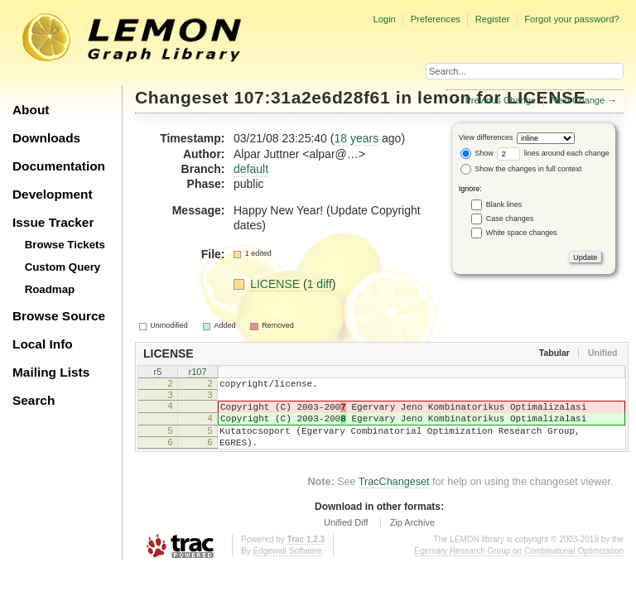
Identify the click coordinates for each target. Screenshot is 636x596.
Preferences (435, 19)
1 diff (319, 284)
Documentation (58, 166)
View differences (486, 137)
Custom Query (63, 267)
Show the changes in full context (521, 169)
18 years (356, 138)
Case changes (510, 218)
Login (384, 19)
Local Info (42, 344)
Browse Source (58, 316)
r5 (158, 372)
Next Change (578, 100)
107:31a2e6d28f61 (312, 97)
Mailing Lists (50, 372)
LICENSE (276, 284)
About (30, 110)
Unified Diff (346, 537)
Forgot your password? (571, 19)
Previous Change (500, 100)
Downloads (46, 138)
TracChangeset (394, 496)
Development (52, 194)
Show (477, 153)
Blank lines (504, 204)
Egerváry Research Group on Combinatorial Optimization (519, 565)
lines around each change (553, 153)
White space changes (521, 232)
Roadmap (50, 289)
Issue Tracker (53, 222)
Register (492, 19)
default (251, 168)
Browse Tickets (65, 244)
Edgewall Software (287, 565)
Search (33, 400)
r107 (197, 372)
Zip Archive (412, 537)
